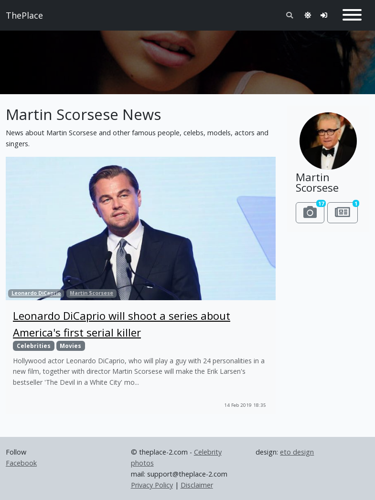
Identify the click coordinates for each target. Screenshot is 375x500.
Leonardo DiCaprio (36, 293)
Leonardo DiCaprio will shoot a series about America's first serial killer (121, 323)
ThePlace (24, 15)
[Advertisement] (187, 58)
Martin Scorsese (91, 293)
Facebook (21, 462)
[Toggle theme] (307, 15)
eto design (297, 452)
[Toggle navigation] (352, 15)
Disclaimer (197, 484)
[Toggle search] (289, 15)
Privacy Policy (152, 484)
